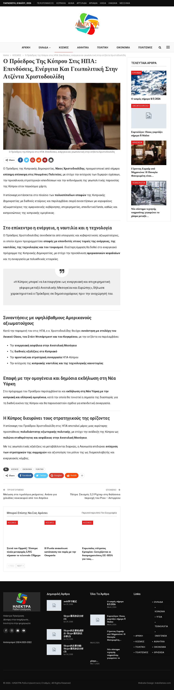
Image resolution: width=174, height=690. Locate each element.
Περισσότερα (134, 47)
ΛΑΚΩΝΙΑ (112, 3)
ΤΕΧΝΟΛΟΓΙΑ (138, 183)
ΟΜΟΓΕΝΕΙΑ (159, 636)
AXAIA (71, 3)
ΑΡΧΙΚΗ (33, 47)
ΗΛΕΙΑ (103, 3)
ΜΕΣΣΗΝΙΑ (125, 3)
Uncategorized (140, 106)
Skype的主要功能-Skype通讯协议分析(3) (73, 648)
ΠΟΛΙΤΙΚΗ (112, 47)
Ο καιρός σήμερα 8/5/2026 (115, 603)
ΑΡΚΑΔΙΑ (93, 3)
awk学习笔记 (70, 601)
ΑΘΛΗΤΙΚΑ (92, 47)
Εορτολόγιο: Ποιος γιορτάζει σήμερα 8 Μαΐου (116, 618)
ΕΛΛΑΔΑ (51, 47)
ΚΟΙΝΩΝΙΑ (159, 611)
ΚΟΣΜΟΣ (72, 47)
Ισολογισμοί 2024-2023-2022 (17, 642)
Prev (11, 566)
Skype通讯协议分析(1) (73, 617)
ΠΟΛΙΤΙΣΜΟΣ (141, 652)
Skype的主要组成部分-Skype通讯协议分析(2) (73, 633)
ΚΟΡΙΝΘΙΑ (61, 3)
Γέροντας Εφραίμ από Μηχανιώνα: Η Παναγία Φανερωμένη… (116, 635)
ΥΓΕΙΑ (159, 617)
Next (20, 566)
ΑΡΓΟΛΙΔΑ (81, 3)
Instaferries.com (163, 683)
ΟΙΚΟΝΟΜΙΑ (27, 469)
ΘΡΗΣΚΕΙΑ (137, 142)
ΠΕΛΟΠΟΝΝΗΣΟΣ (45, 3)
